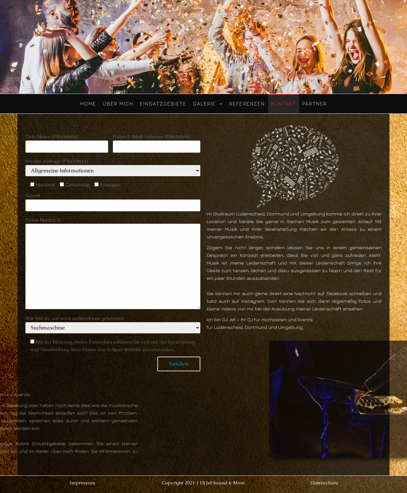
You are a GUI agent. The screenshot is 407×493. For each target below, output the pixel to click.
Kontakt (283, 103)
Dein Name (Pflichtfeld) (66, 143)
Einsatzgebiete (163, 103)
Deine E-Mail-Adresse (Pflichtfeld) (156, 143)
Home (88, 103)
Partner (314, 103)
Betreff (112, 202)
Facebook (337, 293)
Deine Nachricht (112, 263)
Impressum (82, 483)
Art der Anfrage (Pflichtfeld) (112, 167)
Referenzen (247, 103)
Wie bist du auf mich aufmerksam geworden (112, 324)
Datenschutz (324, 483)
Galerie (204, 103)
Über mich (118, 103)
